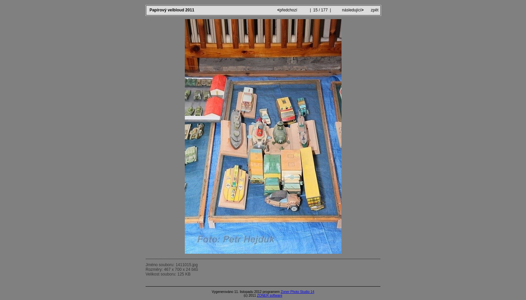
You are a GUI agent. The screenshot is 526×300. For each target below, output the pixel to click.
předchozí (287, 10)
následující (352, 10)
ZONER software (269, 295)
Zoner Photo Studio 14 (297, 292)
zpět (374, 10)
